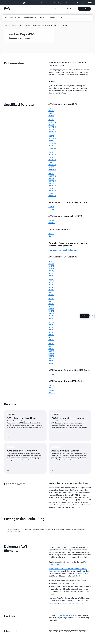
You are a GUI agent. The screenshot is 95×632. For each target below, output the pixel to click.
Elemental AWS (80, 350)
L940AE (51, 152)
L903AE (51, 115)
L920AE (51, 136)
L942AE (51, 162)
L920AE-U (52, 138)
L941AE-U (52, 160)
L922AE (51, 146)
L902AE (51, 113)
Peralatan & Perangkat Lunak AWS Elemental (37, 25)
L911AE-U (52, 127)
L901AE (51, 111)
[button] (84, 9)
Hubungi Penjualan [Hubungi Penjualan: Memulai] (55, 412)
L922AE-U (52, 148)
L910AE (51, 120)
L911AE (51, 124)
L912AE (51, 129)
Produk (6, 25)
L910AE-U (52, 122)
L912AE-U (52, 132)
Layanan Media (16, 25)
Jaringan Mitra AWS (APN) (65, 391)
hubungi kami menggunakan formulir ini (67, 379)
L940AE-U (52, 155)
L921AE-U (52, 143)
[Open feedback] (93, 316)
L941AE (51, 157)
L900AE (51, 108)
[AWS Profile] (90, 2)
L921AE (51, 141)
